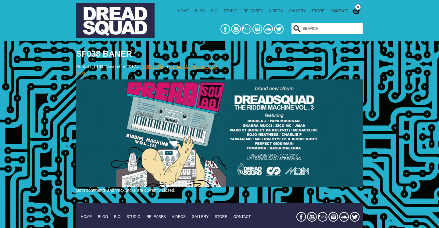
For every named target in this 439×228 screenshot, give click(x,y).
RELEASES (253, 11)
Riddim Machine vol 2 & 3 (193, 66)
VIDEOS (276, 11)
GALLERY (297, 11)
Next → (83, 73)
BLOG (200, 11)
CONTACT (339, 11)
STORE (318, 11)
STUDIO (230, 11)
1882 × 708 (152, 66)
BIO (214, 11)
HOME (183, 11)
